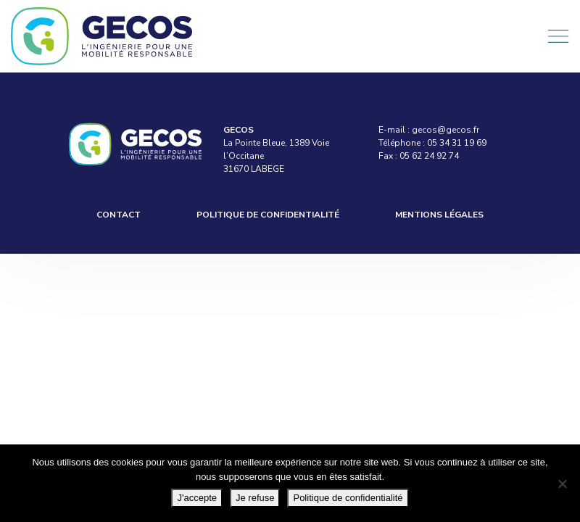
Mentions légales (439, 214)
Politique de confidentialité (267, 214)
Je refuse (255, 497)
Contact (118, 214)
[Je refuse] (562, 483)
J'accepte (197, 497)
